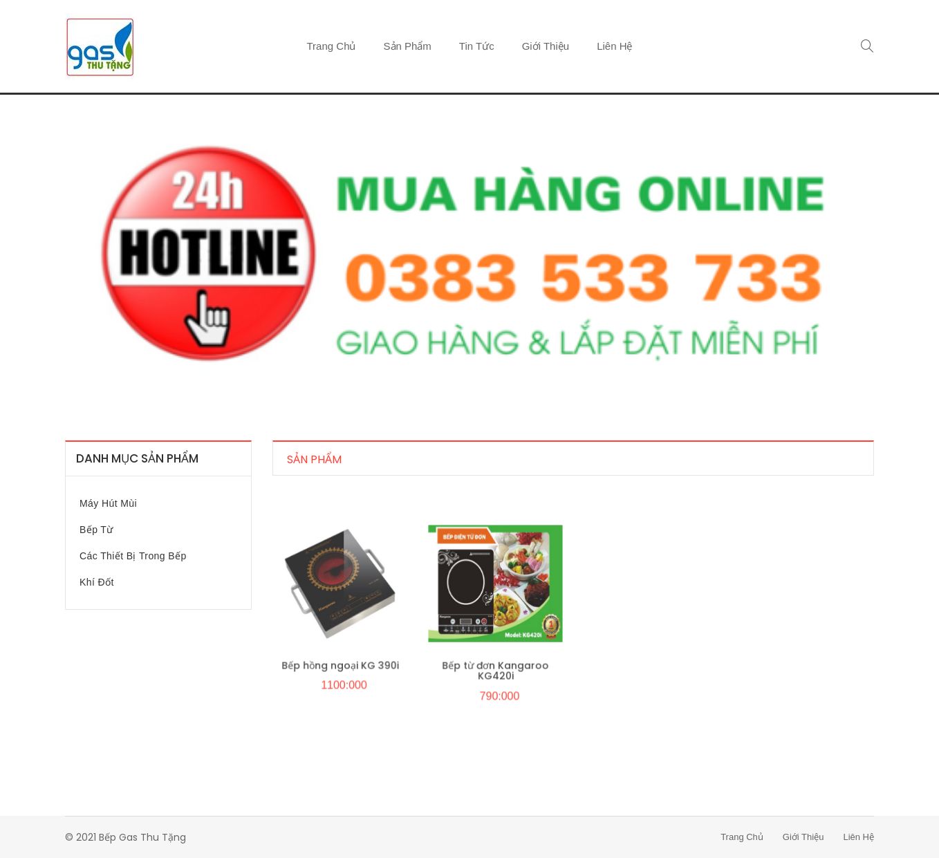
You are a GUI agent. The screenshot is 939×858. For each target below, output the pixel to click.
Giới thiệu (545, 46)
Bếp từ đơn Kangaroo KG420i (495, 675)
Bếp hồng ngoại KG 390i (339, 671)
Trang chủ (331, 46)
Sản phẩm (407, 46)
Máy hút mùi (108, 503)
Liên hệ (614, 46)
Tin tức (476, 46)
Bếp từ (96, 529)
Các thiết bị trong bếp (133, 555)
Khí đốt (97, 582)
